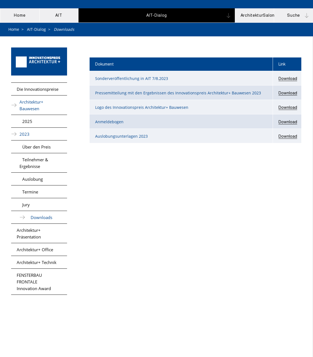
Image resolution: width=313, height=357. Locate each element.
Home (13, 29)
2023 (24, 134)
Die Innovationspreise (37, 89)
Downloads (41, 217)
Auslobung (32, 179)
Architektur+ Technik (36, 262)
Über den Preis (36, 147)
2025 (27, 121)
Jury (26, 204)
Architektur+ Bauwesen (31, 105)
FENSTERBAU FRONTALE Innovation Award (34, 281)
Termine (30, 192)
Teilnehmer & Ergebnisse (33, 163)
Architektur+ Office (35, 249)
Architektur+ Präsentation (29, 233)
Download (288, 79)
